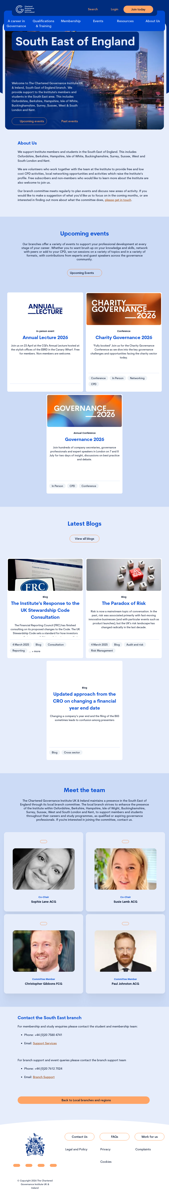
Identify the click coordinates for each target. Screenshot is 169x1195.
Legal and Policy (76, 1149)
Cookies (106, 1162)
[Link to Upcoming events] (29, 121)
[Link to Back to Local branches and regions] (84, 1100)
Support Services (45, 1043)
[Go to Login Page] (112, 9)
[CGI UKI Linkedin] (16, 1165)
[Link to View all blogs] (84, 538)
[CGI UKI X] (41, 1165)
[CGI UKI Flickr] (53, 1165)
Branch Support (44, 1077)
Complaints (143, 1149)
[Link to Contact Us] (79, 1136)
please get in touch (118, 200)
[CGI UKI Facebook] (28, 1165)
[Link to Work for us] (149, 1136)
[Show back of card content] (43, 841)
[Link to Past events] (67, 121)
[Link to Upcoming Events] (84, 273)
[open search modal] (90, 9)
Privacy (105, 1149)
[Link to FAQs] (114, 1136)
